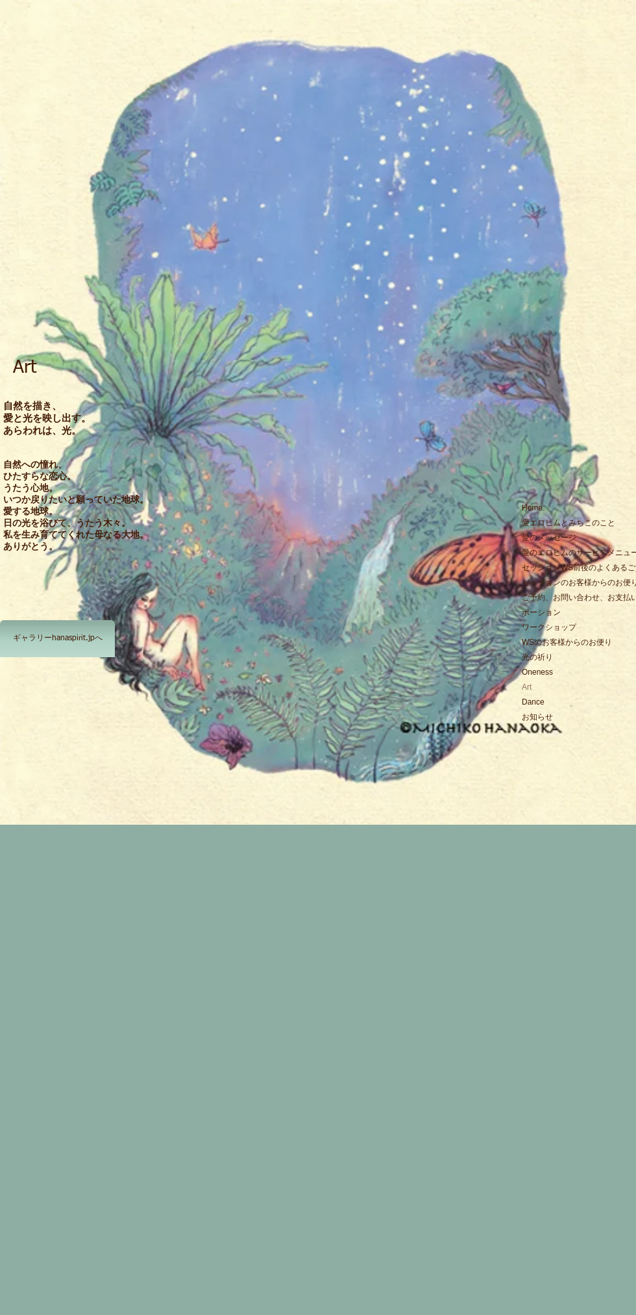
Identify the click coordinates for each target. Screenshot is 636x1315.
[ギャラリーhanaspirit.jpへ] (57, 638)
